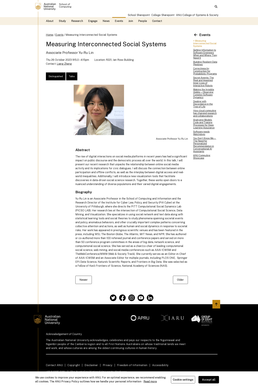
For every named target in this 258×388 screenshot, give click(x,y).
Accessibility (160, 365)
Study (62, 21)
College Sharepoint (162, 15)
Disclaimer (91, 365)
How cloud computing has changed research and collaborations (205, 113)
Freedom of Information (132, 365)
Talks (72, 76)
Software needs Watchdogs (201, 133)
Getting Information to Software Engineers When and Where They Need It (205, 54)
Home (49, 34)
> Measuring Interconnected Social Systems (205, 43)
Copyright (73, 365)
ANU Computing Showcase (201, 156)
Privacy (107, 365)
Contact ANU (54, 365)
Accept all (209, 379)
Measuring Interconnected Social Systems (91, 34)
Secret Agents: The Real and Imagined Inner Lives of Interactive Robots (203, 81)
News (106, 21)
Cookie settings (183, 379)
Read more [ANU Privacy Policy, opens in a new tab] (150, 381)
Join (130, 21)
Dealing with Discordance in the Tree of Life (203, 104)
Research (77, 21)
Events (119, 21)
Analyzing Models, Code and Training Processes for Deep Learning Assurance (204, 124)
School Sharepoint (139, 15)
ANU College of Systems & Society (197, 15)
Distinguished (56, 76)
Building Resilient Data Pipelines (205, 63)
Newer (83, 279)
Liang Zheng (64, 63)
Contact (157, 21)
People (142, 21)
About (49, 21)
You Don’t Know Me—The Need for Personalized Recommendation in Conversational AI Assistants (204, 145)
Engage (93, 21)
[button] (216, 7)
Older (180, 279)
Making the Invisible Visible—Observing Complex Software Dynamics (203, 93)
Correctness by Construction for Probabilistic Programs (205, 71)
